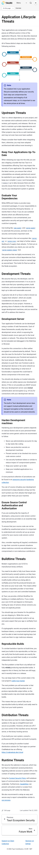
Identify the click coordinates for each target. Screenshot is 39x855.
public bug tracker (18, 681)
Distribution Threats (15, 715)
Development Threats (16, 274)
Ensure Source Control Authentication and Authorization (14, 505)
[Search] (30, 3)
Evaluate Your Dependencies (9, 197)
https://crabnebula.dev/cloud (12, 752)
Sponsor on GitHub (29, 842)
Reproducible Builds (13, 643)
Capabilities (24, 784)
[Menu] (21, 2)
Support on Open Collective (8, 842)
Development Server (13, 319)
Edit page (6, 810)
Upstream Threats (14, 113)
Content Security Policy (17, 778)
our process (6, 800)
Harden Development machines (13, 422)
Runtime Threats (13, 760)
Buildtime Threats (14, 559)
